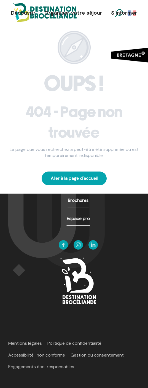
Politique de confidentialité (74, 343)
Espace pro (78, 218)
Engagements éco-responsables (41, 367)
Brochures (78, 200)
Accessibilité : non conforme (36, 355)
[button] (23, 13)
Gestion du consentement (97, 355)
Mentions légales (25, 343)
